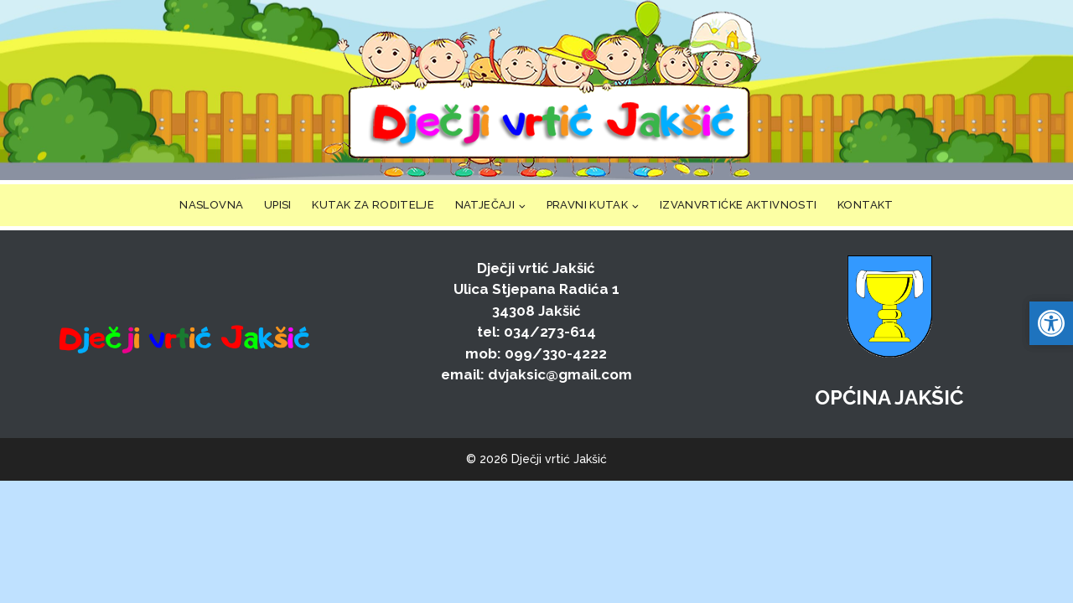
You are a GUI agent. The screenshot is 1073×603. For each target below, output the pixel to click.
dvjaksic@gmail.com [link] (560, 374)
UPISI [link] (278, 204)
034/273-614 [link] (550, 331)
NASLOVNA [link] (211, 204)
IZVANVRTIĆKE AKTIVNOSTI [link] (738, 204)
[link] (548, 90)
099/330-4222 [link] (556, 353)
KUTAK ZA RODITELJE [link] (373, 204)
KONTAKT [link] (865, 204)
